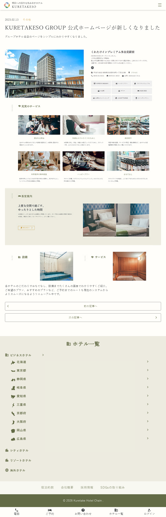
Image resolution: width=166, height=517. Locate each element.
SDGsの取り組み (112, 487)
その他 (27, 19)
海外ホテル (15, 470)
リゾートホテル (18, 460)
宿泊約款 (47, 487)
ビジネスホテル (25, 355)
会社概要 (67, 487)
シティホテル (17, 450)
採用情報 (87, 487)
